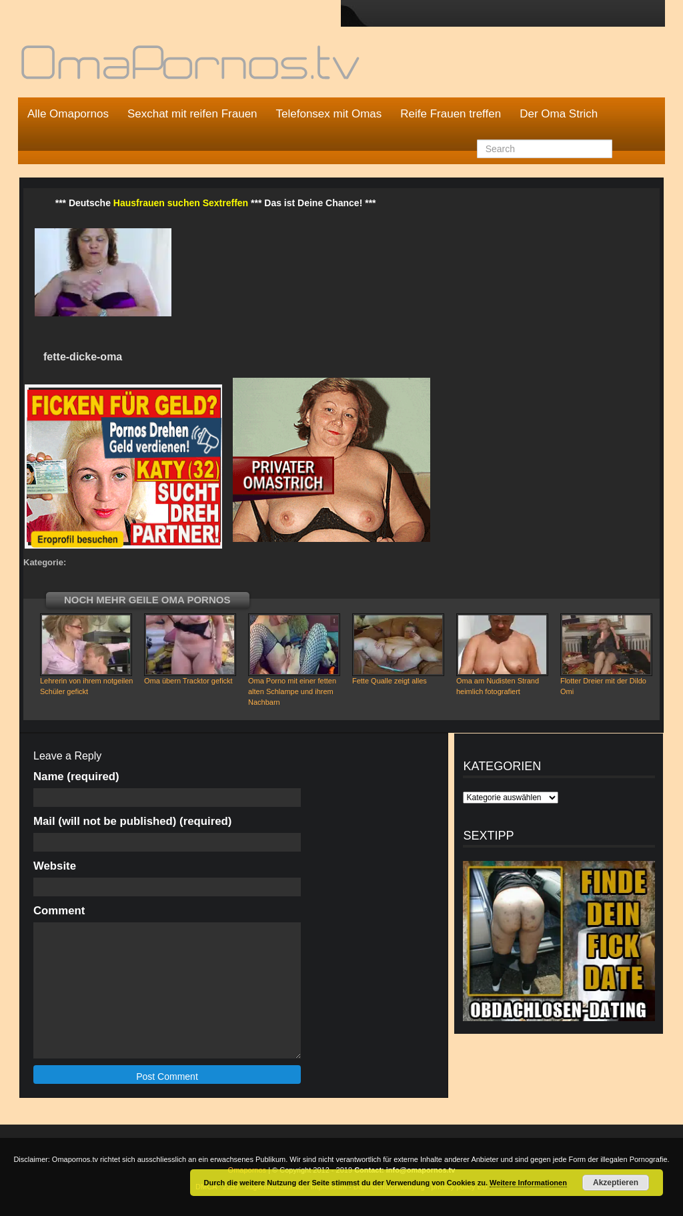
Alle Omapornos (68, 113)
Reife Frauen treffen (450, 113)
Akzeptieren (615, 1182)
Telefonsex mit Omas (329, 113)
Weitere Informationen (528, 1183)
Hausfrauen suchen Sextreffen (180, 203)
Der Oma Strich (559, 113)
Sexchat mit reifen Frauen (192, 113)
